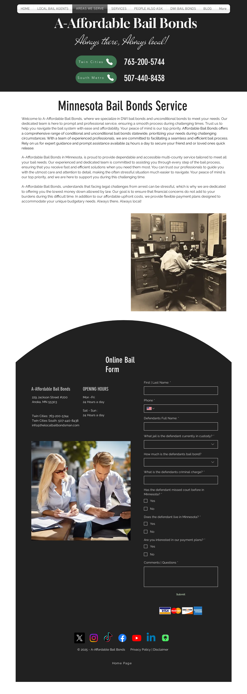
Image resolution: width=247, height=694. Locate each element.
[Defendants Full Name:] (179, 427)
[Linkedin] (151, 638)
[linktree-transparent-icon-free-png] (165, 638)
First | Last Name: (157, 382)
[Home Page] (122, 663)
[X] (79, 638)
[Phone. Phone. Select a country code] (151, 408)
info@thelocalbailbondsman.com (55, 425)
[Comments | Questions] (181, 577)
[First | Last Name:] (179, 391)
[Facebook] (122, 638)
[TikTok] (108, 638)
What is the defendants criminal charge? (174, 472)
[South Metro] (96, 77)
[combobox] (181, 444)
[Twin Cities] (96, 62)
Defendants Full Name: (161, 418)
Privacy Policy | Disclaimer (149, 649)
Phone (149, 400)
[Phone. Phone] (185, 409)
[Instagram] (93, 638)
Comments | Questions (161, 562)
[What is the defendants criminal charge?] (179, 480)
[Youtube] (136, 638)
